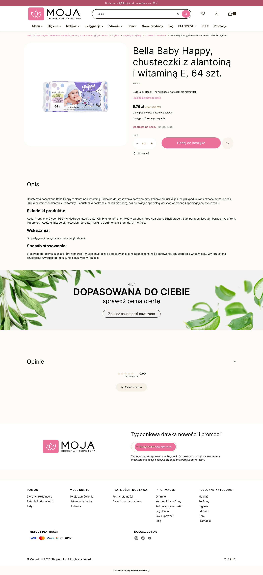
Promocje (205, 520)
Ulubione (75, 506)
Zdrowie (204, 511)
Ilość (135, 135)
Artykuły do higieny (132, 35)
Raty (30, 506)
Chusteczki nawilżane (155, 35)
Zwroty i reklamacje (39, 496)
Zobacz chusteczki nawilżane (131, 314)
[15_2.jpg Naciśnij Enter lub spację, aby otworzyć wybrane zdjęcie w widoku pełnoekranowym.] (75, 97)
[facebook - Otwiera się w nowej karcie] (143, 538)
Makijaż (203, 496)
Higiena (115, 35)
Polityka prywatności (169, 506)
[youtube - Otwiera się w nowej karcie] (150, 538)
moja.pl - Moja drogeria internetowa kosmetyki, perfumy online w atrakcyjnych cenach (67, 35)
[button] (186, 14)
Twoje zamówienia (81, 496)
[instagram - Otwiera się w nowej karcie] (136, 538)
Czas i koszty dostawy (127, 501)
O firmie (161, 496)
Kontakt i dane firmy (168, 501)
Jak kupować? (165, 516)
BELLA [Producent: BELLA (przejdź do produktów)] (136, 83)
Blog (158, 520)
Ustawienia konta (81, 501)
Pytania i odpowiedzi (40, 501)
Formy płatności (123, 496)
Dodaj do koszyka (191, 143)
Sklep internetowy (130, 570)
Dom (202, 516)
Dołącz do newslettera (155, 446)
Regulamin (162, 511)
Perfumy (204, 501)
